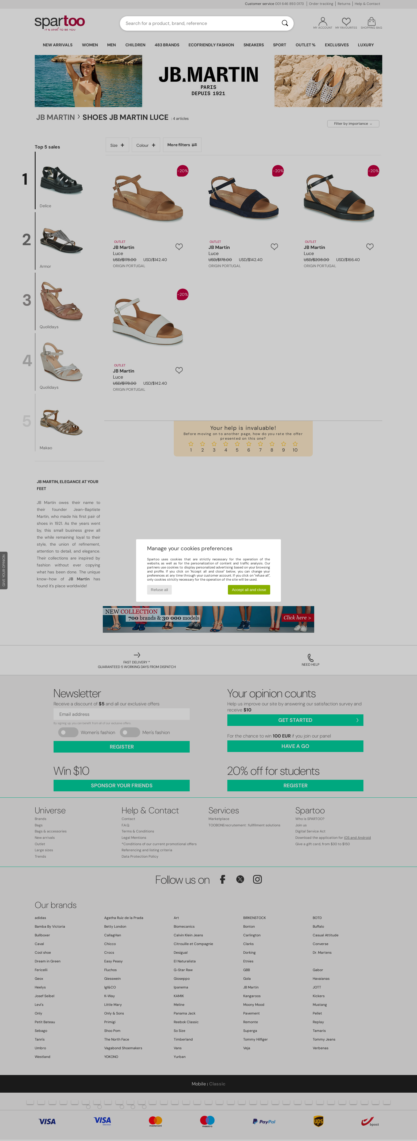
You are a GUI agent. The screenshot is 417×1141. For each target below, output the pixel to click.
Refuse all (159, 590)
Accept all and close (249, 590)
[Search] (285, 23)
